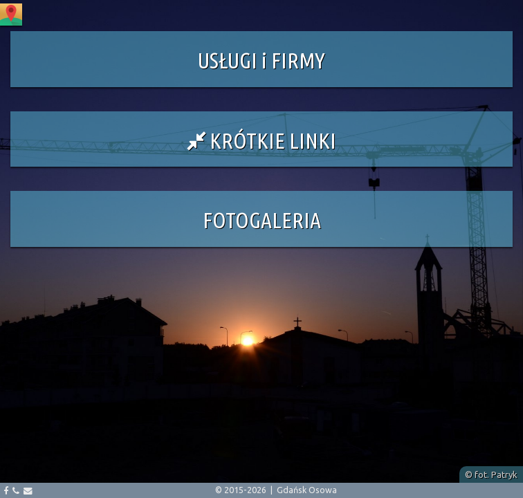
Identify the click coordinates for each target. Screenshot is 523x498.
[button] (261, 59)
